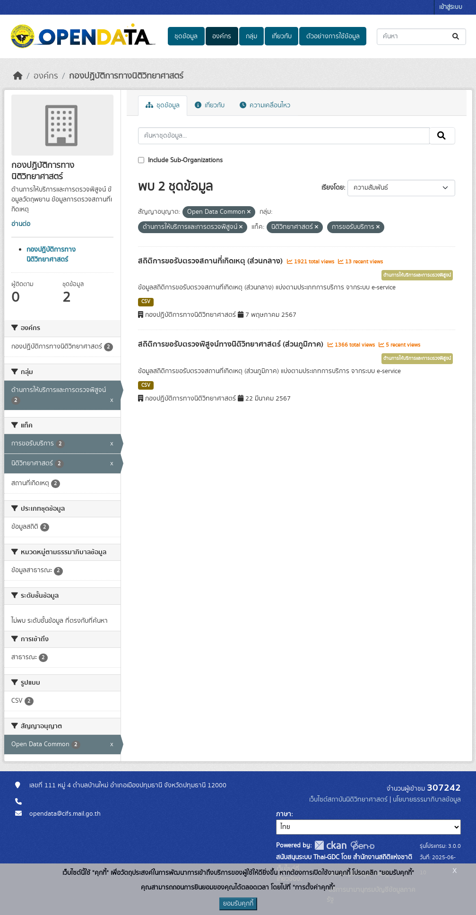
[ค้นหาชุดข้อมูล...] (421, 36)
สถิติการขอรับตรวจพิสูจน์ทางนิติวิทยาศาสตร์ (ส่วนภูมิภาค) (231, 344)
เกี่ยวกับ (282, 36)
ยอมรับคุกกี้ (238, 903)
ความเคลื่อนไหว (265, 105)
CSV (145, 301)
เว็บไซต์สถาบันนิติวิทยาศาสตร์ (348, 799)
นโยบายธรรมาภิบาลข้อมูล (427, 799)
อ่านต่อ (20, 224)
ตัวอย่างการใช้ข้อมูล (333, 36)
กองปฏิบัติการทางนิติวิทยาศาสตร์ (126, 76)
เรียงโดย (332, 187)
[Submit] (456, 36)
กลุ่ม (251, 36)
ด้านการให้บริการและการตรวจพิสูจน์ (417, 275)
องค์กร (221, 36)
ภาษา (283, 814)
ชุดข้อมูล (186, 36)
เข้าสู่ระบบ (450, 7)
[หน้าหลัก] (18, 76)
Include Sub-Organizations (180, 160)
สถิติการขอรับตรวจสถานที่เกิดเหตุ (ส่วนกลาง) (211, 261)
